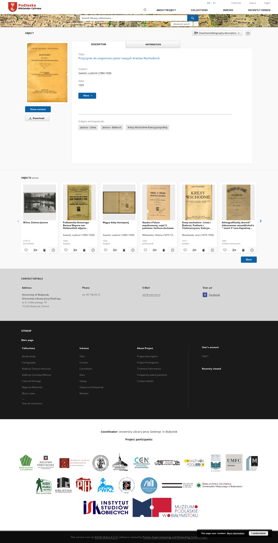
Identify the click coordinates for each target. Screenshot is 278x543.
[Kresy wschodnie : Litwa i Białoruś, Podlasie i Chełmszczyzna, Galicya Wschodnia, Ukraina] (198, 202)
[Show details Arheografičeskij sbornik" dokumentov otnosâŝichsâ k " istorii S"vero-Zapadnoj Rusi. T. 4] (251, 250)
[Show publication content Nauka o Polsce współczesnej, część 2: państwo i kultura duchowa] (163, 250)
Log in (205, 356)
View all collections (32, 403)
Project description (147, 356)
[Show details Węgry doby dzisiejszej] (132, 250)
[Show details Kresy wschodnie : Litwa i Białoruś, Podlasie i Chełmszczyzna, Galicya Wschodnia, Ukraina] (211, 250)
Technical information (149, 368)
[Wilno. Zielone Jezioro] (39, 202)
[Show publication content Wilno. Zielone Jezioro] (44, 250)
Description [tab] (98, 44)
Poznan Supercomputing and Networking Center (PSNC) (175, 537)
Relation (84, 393)
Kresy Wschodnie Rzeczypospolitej (147, 127)
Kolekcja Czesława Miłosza (36, 374)
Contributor (86, 368)
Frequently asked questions (152, 374)
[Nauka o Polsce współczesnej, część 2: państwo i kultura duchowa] (158, 202)
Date (82, 374)
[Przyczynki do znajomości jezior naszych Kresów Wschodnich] (47, 72)
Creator (84, 362)
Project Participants (147, 362)
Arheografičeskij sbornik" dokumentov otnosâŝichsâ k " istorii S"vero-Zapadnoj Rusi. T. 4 (238, 225)
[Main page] (144, 10)
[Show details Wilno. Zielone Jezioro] (53, 250)
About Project (166, 10)
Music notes (28, 393)
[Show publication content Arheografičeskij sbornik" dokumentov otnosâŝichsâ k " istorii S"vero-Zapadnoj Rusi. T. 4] (242, 250)
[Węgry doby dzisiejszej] (119, 202)
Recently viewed (259, 10)
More (249, 259)
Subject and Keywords (91, 387)
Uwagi (83, 381)
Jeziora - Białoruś (112, 127)
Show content (38, 109)
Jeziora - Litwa (88, 127)
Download (36, 118)
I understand (258, 533)
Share (252, 3)
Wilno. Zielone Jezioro (35, 222)
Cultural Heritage (31, 381)
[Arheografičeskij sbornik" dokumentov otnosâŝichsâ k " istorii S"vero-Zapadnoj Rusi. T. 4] (238, 202)
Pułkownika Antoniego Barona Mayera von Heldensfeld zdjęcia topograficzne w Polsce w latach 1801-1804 (77, 225)
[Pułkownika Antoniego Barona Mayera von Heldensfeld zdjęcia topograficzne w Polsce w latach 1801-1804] (79, 202)
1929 (81, 85)
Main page (27, 340)
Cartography (29, 362)
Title (82, 356)
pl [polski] (214, 3)
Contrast (236, 2)
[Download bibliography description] (35, 250)
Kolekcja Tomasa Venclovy (36, 368)
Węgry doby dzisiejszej (116, 222)
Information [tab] (153, 44)
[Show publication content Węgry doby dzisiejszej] (123, 250)
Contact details (145, 381)
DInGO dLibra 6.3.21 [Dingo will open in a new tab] (106, 537)
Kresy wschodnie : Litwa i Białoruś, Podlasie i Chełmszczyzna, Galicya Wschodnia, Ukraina (196, 225)
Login (267, 2)
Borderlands (29, 356)
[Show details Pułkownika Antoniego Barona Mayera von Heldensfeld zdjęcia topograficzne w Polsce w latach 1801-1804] (92, 250)
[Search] (192, 18)
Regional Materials (32, 387)
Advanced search (182, 24)
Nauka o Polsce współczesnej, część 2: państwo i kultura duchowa (158, 225)
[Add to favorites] (248, 33)
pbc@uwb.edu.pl (151, 294)
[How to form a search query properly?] (195, 24)
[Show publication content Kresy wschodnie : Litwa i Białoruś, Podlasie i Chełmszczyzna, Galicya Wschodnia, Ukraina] (203, 250)
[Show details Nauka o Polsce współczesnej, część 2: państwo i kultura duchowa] (172, 250)
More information (235, 533)
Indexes (228, 10)
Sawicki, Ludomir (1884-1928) (94, 73)
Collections (199, 10)
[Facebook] (205, 295)
